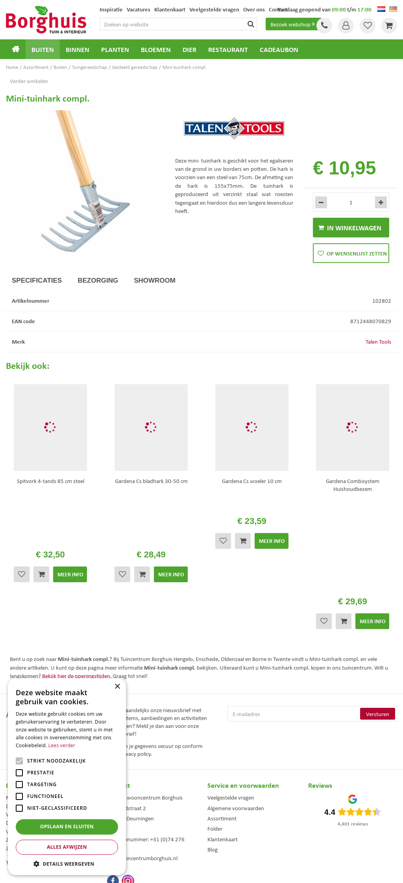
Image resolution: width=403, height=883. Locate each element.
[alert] (67, 776)
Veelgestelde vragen (230, 698)
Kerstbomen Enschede (128, 823)
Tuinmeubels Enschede (128, 815)
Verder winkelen (29, 81)
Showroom (155, 280)
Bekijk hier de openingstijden (76, 576)
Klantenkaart (222, 740)
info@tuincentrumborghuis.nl (142, 759)
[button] (67, 863)
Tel (324, 25)
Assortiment (222, 719)
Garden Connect (203, 871)
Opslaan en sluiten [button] (67, 826)
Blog (212, 750)
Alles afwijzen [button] (67, 847)
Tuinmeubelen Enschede (130, 832)
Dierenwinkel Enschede (229, 815)
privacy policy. (135, 654)
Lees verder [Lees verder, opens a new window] (62, 745)
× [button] (117, 687)
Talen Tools (378, 341)
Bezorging (98, 280)
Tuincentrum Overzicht (246, 871)
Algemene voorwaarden (235, 709)
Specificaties (37, 280)
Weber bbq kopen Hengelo (232, 823)
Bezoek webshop (293, 24)
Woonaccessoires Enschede (133, 840)
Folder (214, 729)
